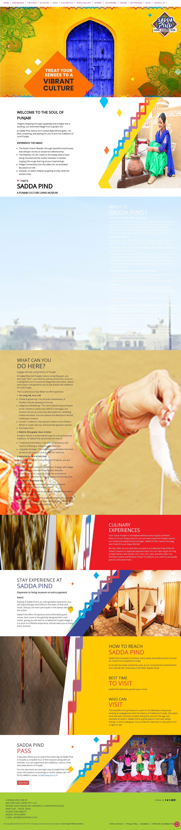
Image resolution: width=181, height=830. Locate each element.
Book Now (23, 782)
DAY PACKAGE (136, 3)
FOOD (55, 3)
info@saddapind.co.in (48, 775)
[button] (8, 46)
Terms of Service (116, 824)
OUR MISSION (18, 3)
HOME (6, 3)
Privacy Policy (132, 824)
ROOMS (123, 3)
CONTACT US (159, 3)
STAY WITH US (67, 3)
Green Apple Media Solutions (72, 824)
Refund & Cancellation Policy (164, 824)
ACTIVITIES (44, 3)
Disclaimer (145, 824)
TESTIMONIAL (111, 3)
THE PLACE (32, 3)
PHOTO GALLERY (83, 3)
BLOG (147, 3)
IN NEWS (98, 3)
